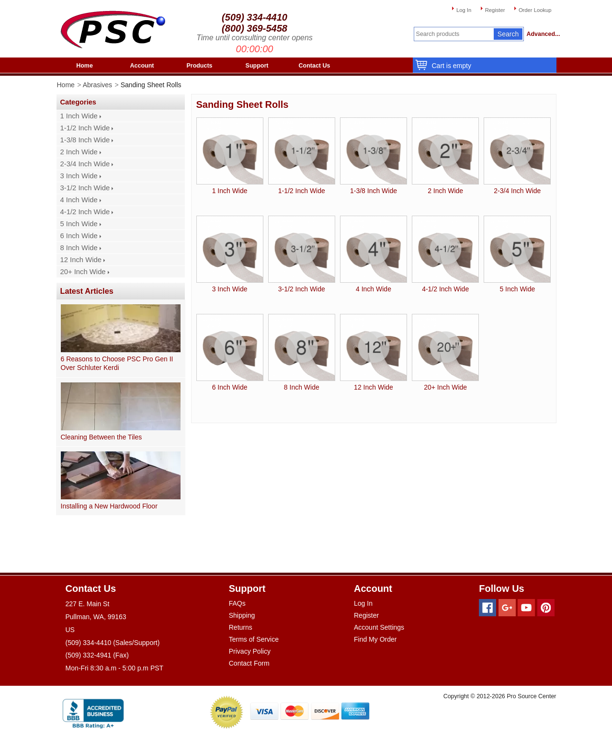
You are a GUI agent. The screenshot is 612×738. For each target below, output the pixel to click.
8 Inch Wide (79, 248)
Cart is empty (449, 65)
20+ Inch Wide (83, 272)
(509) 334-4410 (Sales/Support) (113, 642)
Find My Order (375, 639)
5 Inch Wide (79, 224)
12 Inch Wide (81, 260)
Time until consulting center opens (254, 38)
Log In (463, 10)
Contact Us (314, 65)
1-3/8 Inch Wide (85, 140)
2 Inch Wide (79, 152)
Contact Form (249, 663)
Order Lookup (535, 10)
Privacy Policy (250, 651)
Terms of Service (254, 639)
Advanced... (541, 34)
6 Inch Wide (79, 236)
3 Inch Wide (79, 176)
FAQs (237, 603)
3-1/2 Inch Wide (85, 188)
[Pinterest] (546, 607)
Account (142, 65)
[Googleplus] (507, 607)
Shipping (242, 615)
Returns (240, 627)
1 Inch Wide (79, 116)
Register (495, 10)
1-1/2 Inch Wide (85, 128)
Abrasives (97, 85)
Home (84, 65)
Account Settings (379, 627)
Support (257, 65)
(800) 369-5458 (254, 28)
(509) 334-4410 (254, 17)
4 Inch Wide (79, 200)
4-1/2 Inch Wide (85, 212)
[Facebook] (487, 607)
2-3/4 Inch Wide (85, 164)
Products (199, 65)
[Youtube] (526, 607)
